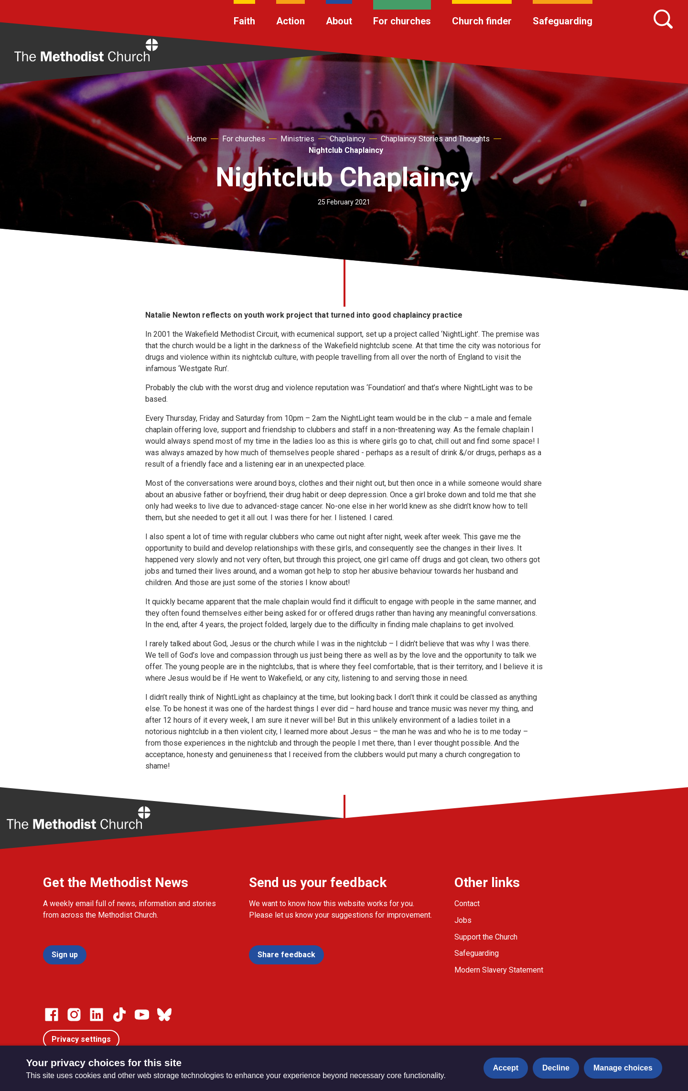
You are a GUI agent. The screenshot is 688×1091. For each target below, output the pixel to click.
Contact (467, 903)
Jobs (463, 920)
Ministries (297, 138)
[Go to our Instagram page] (74, 1014)
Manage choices (623, 1068)
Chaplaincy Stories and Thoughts (435, 138)
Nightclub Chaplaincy (346, 150)
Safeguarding (562, 21)
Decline (556, 1068)
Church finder (482, 21)
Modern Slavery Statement (498, 969)
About (339, 21)
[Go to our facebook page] (51, 1014)
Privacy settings (81, 1039)
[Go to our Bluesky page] (164, 1014)
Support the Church (485, 936)
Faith (244, 21)
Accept (505, 1068)
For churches (402, 21)
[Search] (663, 19)
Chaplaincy (348, 138)
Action (290, 21)
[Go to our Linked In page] (96, 1014)
